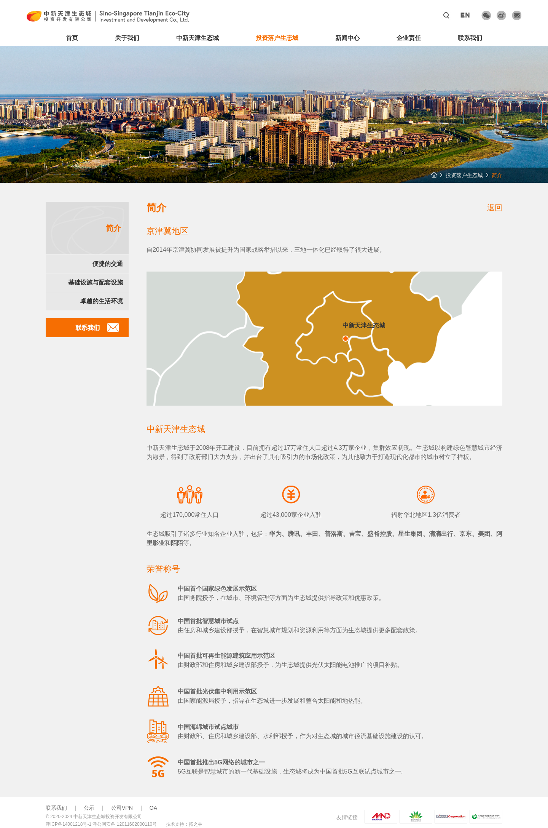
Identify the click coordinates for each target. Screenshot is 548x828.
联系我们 (470, 38)
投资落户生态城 (277, 38)
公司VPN (122, 808)
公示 (89, 808)
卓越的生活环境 (101, 301)
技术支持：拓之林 (184, 824)
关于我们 (127, 38)
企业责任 (409, 38)
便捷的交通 (107, 264)
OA (153, 808)
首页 (72, 38)
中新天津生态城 (197, 38)
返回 (494, 207)
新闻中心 (347, 38)
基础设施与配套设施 (95, 282)
